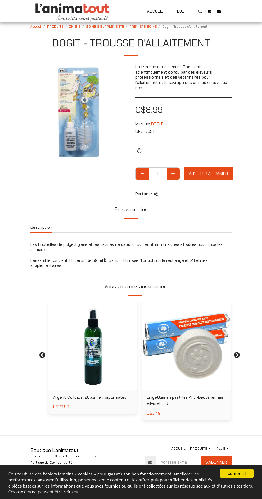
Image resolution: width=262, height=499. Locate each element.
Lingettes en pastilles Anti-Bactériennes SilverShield (185, 401)
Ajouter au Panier (208, 174)
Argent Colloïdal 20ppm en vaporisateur (90, 397)
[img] (92, 346)
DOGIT (157, 124)
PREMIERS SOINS (143, 26)
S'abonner (216, 462)
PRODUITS (55, 26)
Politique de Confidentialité (51, 462)
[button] (200, 11)
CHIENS (75, 26)
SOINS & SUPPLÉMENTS (105, 26)
